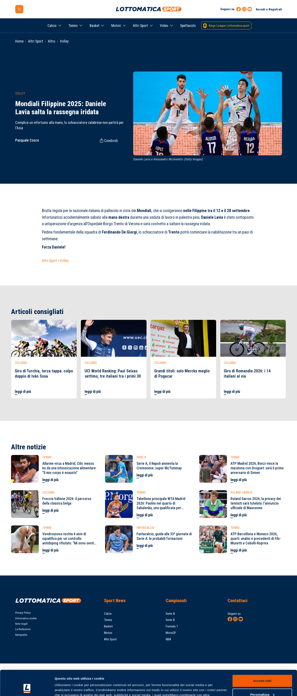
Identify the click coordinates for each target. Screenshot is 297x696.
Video (164, 26)
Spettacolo (188, 26)
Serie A (170, 614)
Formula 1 (172, 626)
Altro (51, 41)
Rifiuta (262, 684)
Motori (116, 26)
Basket (94, 26)
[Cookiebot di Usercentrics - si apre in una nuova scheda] (27, 688)
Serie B (170, 620)
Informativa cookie (26, 618)
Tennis (73, 26)
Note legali (21, 623)
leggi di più (23, 391)
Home (19, 41)
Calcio (52, 26)
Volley (64, 41)
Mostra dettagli (66, 688)
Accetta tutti (262, 657)
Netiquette (21, 634)
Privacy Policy (23, 612)
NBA (168, 639)
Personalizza (262, 670)
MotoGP (171, 633)
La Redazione (23, 629)
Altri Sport (140, 26)
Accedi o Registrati (269, 9)
